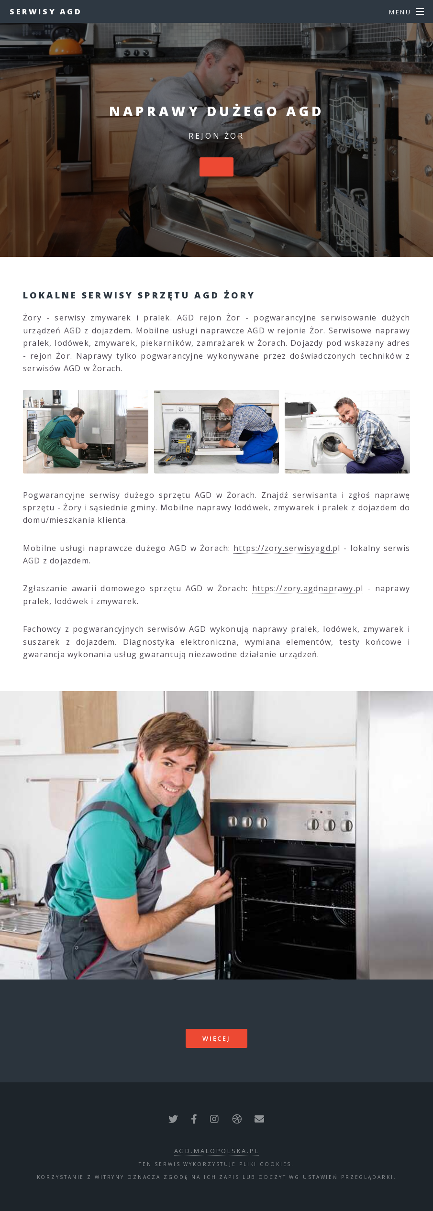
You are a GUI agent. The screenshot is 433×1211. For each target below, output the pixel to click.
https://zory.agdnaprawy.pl (307, 588)
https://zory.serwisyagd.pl (286, 548)
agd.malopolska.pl (216, 1150)
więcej (216, 1038)
